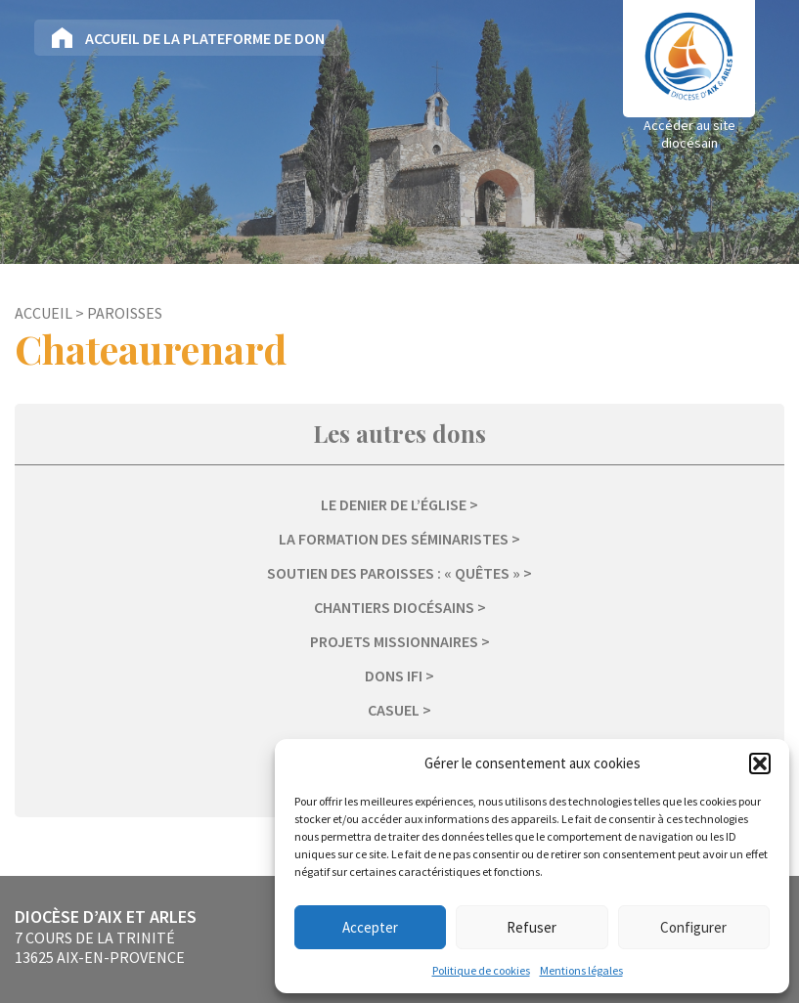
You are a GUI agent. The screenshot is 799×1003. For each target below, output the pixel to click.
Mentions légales (581, 970)
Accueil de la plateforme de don (205, 38)
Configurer (693, 927)
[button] (760, 763)
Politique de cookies (481, 970)
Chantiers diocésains (394, 607)
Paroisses (124, 313)
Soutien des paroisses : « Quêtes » (393, 573)
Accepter (370, 927)
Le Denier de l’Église (393, 504)
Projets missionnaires (394, 641)
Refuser (531, 927)
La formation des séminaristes (394, 538)
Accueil (43, 313)
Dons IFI (393, 675)
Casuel (394, 710)
